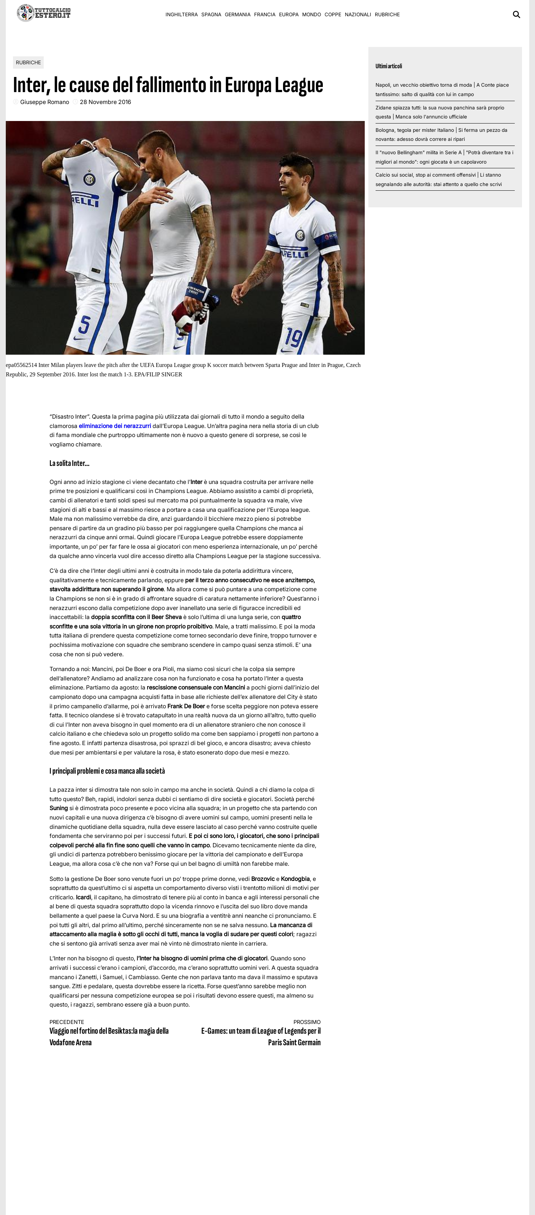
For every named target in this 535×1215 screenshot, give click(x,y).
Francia (264, 14)
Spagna (211, 14)
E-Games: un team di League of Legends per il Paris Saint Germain (260, 1033)
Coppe (333, 14)
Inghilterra (182, 14)
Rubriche (387, 14)
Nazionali (358, 14)
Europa (289, 14)
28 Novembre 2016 (105, 101)
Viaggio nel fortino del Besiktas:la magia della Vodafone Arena (111, 1033)
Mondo (311, 14)
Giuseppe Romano (44, 101)
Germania (238, 14)
